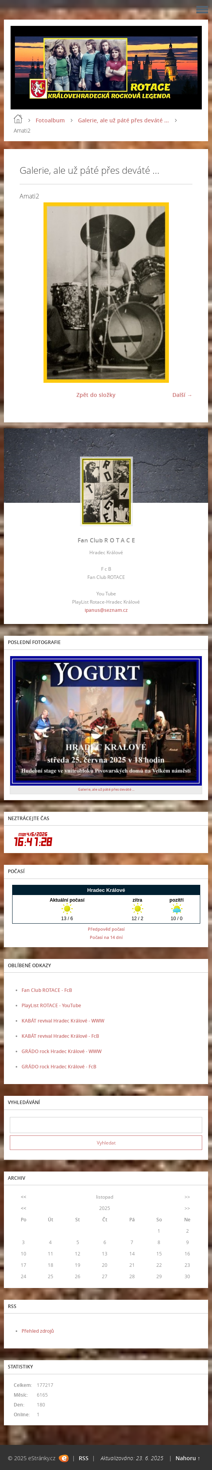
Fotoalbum (50, 120)
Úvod (18, 119)
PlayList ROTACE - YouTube (51, 1005)
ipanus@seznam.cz (106, 610)
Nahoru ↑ (188, 1458)
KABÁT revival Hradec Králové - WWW (63, 1020)
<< (23, 1196)
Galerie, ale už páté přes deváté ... (123, 120)
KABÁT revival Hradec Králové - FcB (60, 1036)
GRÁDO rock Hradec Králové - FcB (59, 1066)
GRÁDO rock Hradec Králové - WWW (61, 1051)
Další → (182, 394)
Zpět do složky (96, 394)
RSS (84, 1458)
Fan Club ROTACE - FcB (47, 990)
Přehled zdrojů (38, 1331)
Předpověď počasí (106, 929)
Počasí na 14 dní (106, 937)
